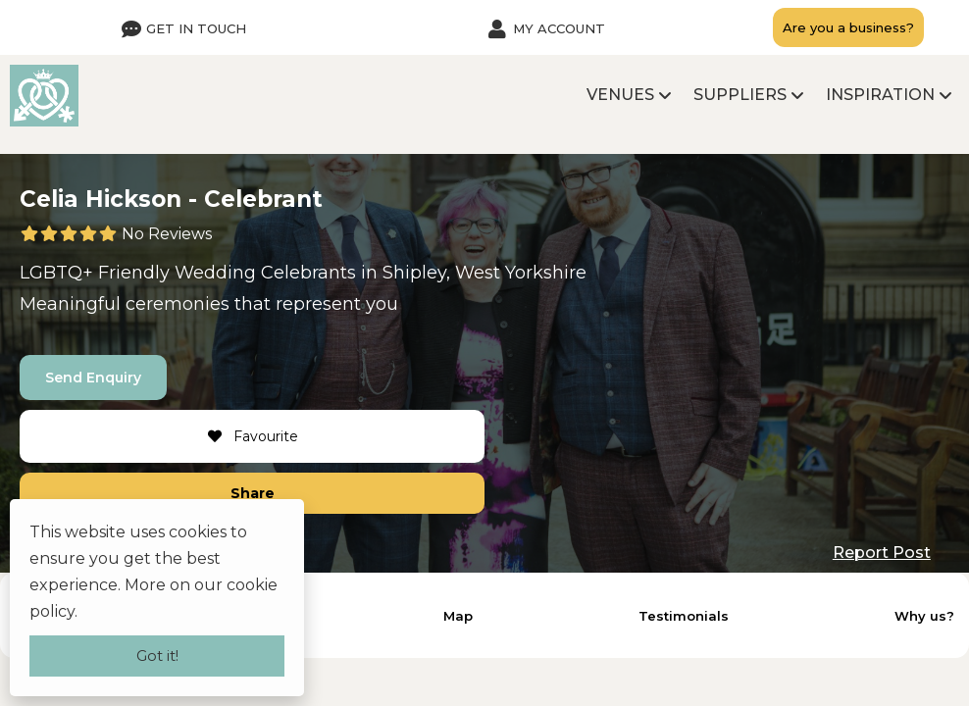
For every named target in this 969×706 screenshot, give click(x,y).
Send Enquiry (93, 377)
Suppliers (740, 94)
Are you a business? (848, 27)
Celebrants (308, 272)
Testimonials (683, 616)
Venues (620, 94)
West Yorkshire (520, 272)
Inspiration (880, 94)
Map (458, 616)
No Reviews (167, 234)
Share (252, 493)
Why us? (924, 616)
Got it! (157, 655)
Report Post (882, 552)
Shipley (414, 272)
